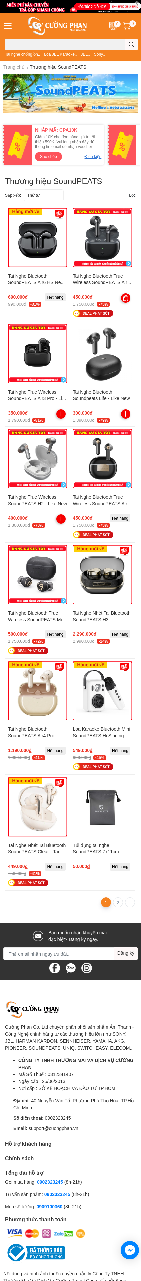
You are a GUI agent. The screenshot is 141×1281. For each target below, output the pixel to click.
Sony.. (99, 54)
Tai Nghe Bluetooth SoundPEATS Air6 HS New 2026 (36, 282)
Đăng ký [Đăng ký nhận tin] (125, 953)
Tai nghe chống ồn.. (22, 54)
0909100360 (50, 1206)
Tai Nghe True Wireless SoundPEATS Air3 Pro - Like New (37, 398)
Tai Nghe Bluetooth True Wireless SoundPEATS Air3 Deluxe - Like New (101, 282)
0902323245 (58, 1118)
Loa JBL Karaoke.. (60, 54)
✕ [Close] (136, 4)
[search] (131, 44)
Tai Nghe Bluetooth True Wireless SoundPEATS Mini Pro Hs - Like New (36, 619)
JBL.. (85, 54)
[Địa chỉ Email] (70, 953)
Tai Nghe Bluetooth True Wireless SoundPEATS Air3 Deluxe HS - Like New (101, 503)
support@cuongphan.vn (53, 1128)
